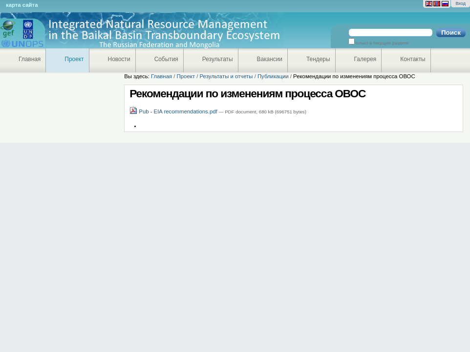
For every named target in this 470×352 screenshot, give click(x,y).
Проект (74, 59)
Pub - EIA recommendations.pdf (174, 111)
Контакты (412, 59)
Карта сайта (22, 5)
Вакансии (270, 59)
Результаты (217, 59)
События (166, 59)
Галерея (365, 59)
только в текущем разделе (382, 43)
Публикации (273, 76)
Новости (119, 59)
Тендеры (318, 59)
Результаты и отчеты (226, 76)
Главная (30, 59)
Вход (460, 3)
